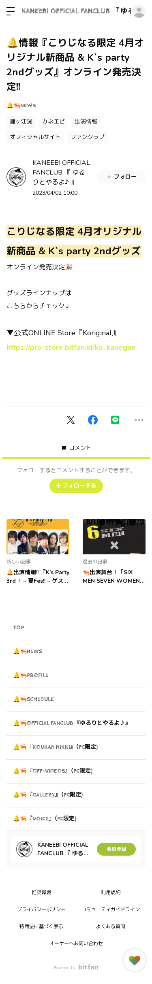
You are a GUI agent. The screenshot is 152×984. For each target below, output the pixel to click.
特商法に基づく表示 (41, 926)
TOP (18, 627)
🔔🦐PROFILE (31, 675)
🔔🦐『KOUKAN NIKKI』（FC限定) (55, 747)
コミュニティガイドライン (110, 909)
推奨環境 (41, 892)
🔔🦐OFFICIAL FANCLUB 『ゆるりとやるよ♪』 (72, 723)
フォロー (121, 177)
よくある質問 (110, 926)
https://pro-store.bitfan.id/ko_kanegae (71, 347)
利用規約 (110, 892)
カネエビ (53, 122)
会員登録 (116, 849)
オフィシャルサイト (35, 137)
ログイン (139, 11)
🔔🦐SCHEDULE (33, 699)
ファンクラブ (88, 137)
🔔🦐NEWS (21, 105)
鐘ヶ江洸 (21, 122)
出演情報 (86, 122)
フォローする (76, 486)
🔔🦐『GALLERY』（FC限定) (48, 795)
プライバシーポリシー (41, 909)
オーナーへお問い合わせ (76, 943)
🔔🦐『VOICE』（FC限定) (44, 819)
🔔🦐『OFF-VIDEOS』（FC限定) (52, 771)
